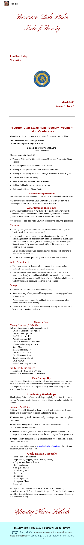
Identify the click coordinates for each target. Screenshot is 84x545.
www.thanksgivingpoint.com (49, 446)
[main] (42, 23)
